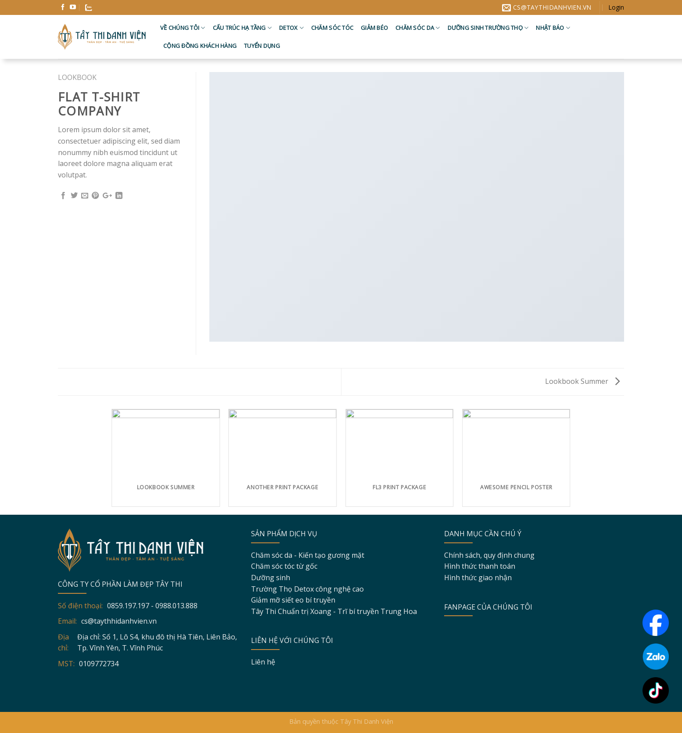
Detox (291, 28)
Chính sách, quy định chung (489, 555)
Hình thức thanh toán (479, 566)
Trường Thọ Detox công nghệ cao (307, 589)
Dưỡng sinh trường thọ (488, 28)
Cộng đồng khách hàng (200, 46)
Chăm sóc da (417, 28)
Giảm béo (374, 28)
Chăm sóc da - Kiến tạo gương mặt (307, 555)
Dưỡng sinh (270, 577)
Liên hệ (263, 662)
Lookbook (77, 77)
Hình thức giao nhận (478, 577)
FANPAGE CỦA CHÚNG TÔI (488, 607)
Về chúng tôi (182, 28)
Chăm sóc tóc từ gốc (284, 566)
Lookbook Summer (582, 381)
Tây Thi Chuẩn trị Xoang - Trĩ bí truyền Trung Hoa (334, 611)
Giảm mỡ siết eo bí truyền (293, 600)
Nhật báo (553, 28)
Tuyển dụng (262, 46)
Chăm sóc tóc (332, 28)
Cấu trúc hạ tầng (242, 28)
